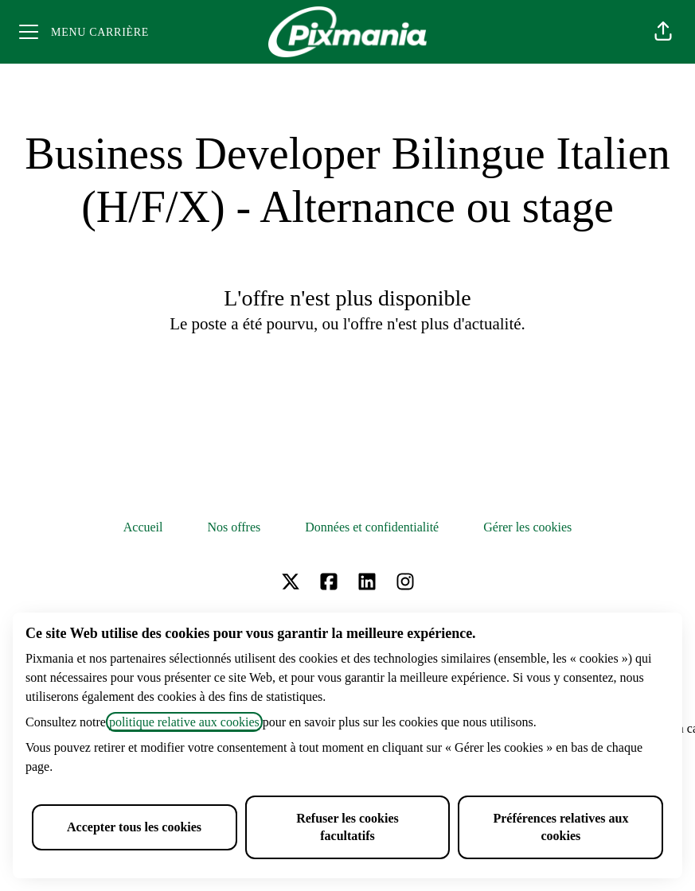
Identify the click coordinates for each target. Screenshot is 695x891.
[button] (663, 32)
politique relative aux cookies (184, 722)
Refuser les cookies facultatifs (347, 826)
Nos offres (233, 527)
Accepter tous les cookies (134, 827)
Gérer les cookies (527, 527)
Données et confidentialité (372, 527)
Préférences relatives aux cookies (560, 826)
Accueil (143, 527)
